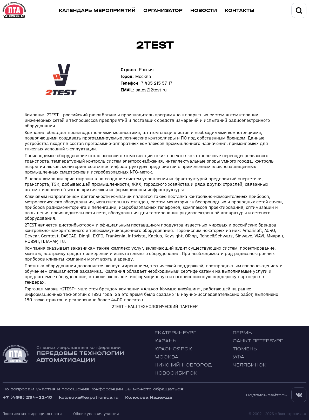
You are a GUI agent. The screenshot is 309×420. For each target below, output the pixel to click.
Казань (165, 341)
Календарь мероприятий (97, 10)
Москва (166, 357)
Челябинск (249, 365)
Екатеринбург (175, 333)
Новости (203, 10)
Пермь (242, 333)
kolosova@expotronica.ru (88, 397)
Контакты (239, 10)
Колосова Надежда (148, 397)
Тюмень (245, 349)
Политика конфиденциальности (32, 413)
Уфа (238, 357)
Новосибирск (175, 373)
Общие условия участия (96, 413)
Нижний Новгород (183, 365)
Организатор (163, 10)
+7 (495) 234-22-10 (27, 397)
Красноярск (173, 349)
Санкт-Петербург (258, 341)
